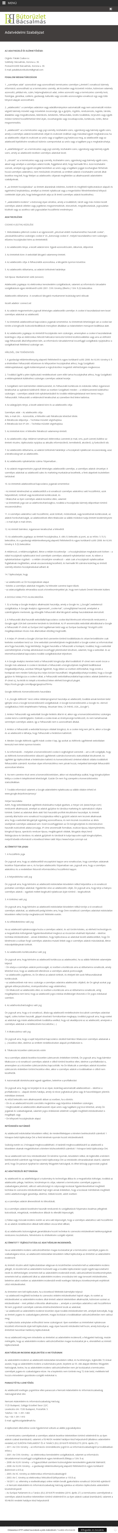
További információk (66, 1530)
